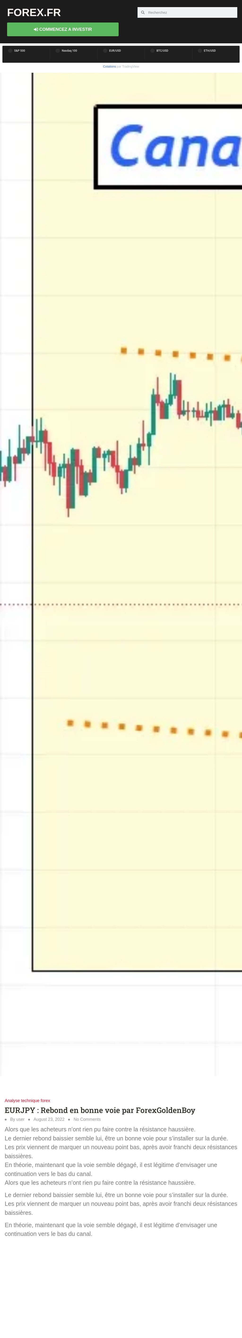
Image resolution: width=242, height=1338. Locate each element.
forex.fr (34, 12)
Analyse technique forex (27, 1100)
